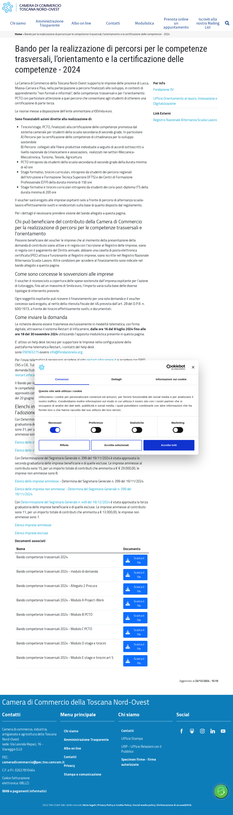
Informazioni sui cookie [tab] (171, 379)
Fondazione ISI (163, 89)
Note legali (89, 805)
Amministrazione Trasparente (50, 23)
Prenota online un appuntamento (176, 23)
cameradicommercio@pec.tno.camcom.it (33, 762)
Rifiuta (64, 445)
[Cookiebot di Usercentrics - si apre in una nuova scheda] (169, 367)
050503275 (30, 352)
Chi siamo (18, 23)
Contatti (113, 23)
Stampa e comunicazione (82, 774)
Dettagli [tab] (116, 379)
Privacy (69, 765)
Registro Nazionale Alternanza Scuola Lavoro (185, 119)
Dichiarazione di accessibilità (174, 805)
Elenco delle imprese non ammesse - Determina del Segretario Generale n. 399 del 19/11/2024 (73, 491)
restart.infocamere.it (101, 359)
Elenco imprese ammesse (33, 525)
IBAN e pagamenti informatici (24, 791)
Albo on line (81, 23)
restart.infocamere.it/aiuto (34, 374)
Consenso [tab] (61, 379)
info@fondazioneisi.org (66, 352)
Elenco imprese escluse (31, 533)
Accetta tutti (169, 445)
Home (18, 34)
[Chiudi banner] (193, 367)
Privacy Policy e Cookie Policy (114, 805)
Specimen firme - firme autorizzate (138, 762)
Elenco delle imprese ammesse (37, 481)
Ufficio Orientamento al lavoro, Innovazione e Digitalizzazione (185, 101)
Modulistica (144, 23)
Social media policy (144, 805)
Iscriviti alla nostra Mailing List (207, 23)
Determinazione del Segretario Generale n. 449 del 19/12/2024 (65, 502)
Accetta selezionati (116, 445)
